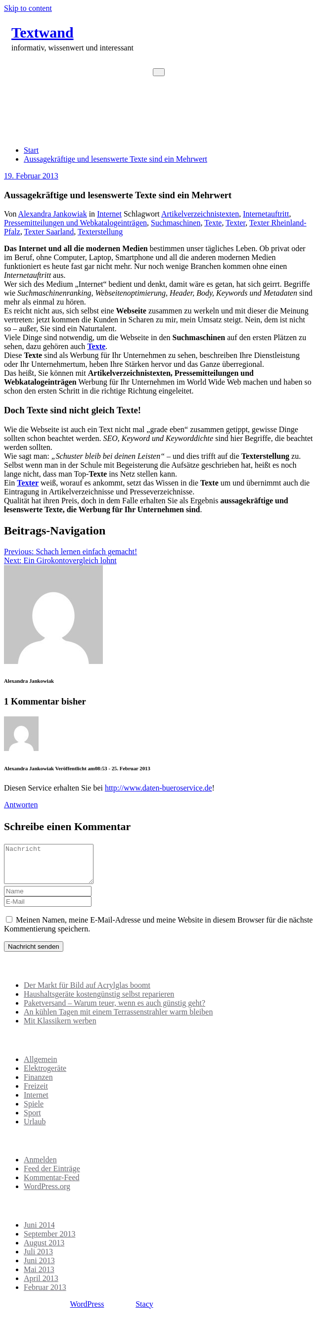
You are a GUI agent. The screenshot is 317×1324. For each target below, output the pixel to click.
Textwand (42, 32)
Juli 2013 (38, 1259)
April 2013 (41, 1285)
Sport (32, 1120)
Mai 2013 (39, 1277)
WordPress (87, 1311)
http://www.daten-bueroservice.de (158, 788)
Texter (235, 223)
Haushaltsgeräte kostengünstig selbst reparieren (99, 1001)
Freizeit (36, 1093)
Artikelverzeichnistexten (200, 214)
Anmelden (40, 1167)
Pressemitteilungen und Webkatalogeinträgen (75, 223)
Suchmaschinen (175, 223)
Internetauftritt (266, 214)
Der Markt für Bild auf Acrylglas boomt (87, 992)
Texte (213, 223)
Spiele (34, 1111)
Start (31, 150)
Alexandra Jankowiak (52, 214)
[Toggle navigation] (159, 72)
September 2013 (49, 1241)
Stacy (144, 1311)
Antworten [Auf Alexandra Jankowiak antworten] (21, 804)
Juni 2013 (39, 1268)
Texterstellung (100, 231)
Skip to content (28, 8)
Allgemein (40, 1066)
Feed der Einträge (52, 1176)
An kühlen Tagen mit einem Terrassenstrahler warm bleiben (118, 1019)
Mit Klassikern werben (60, 1028)
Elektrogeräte (45, 1075)
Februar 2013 (45, 1294)
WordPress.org (47, 1194)
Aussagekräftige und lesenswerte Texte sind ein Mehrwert (115, 159)
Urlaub (34, 1129)
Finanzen (38, 1084)
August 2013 (44, 1250)
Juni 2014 (39, 1232)
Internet (109, 214)
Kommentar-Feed (52, 1185)
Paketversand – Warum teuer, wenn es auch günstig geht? (114, 1010)
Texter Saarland (49, 231)
